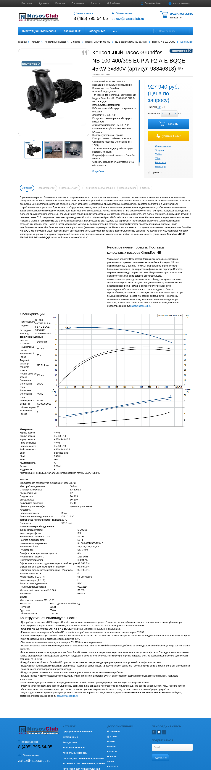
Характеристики (46, 188)
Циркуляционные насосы (39, 31)
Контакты (95, 3)
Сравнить (155, 172)
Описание (27, 188)
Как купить (27, 3)
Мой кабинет (113, 3)
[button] (34, 150)
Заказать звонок (83, 13)
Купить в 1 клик (169, 136)
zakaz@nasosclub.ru (140, 306)
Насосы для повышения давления (83, 758)
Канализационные (74, 747)
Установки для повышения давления (85, 763)
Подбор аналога (127, 188)
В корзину (168, 124)
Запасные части (69, 188)
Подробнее (98, 171)
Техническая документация (98, 188)
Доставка (44, 3)
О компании (78, 3)
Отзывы (146, 188)
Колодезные (97, 31)
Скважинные (72, 31)
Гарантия (60, 3)
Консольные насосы (75, 752)
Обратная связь (122, 13)
